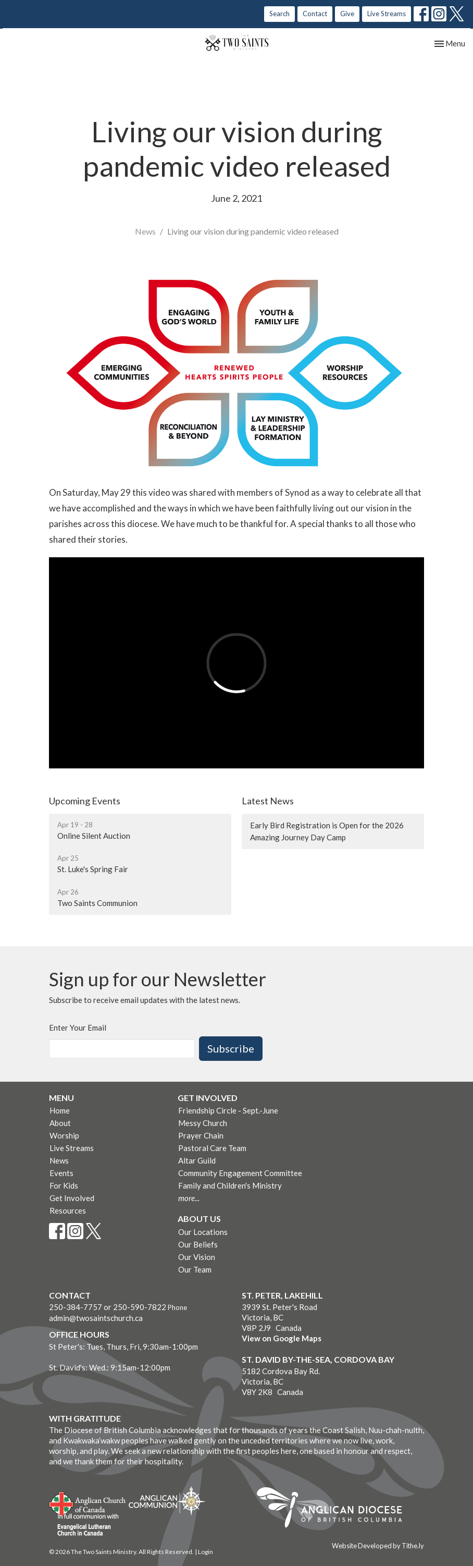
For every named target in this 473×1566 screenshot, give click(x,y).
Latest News (268, 800)
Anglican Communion (167, 1500)
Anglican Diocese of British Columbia (335, 1509)
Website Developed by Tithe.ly (378, 1545)
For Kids (63, 1185)
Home (59, 1110)
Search (279, 13)
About (60, 1123)
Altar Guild (197, 1160)
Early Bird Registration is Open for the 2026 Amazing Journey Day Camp (327, 831)
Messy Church (202, 1123)
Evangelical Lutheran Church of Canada (84, 1525)
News (145, 231)
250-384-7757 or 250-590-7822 (107, 1307)
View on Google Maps (281, 1338)
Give (347, 13)
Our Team (194, 1269)
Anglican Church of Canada (88, 1502)
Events (61, 1173)
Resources (67, 1210)
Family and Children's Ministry (230, 1185)
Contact (315, 13)
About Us (199, 1219)
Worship (64, 1135)
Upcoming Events (84, 800)
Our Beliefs (198, 1244)
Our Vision (196, 1257)
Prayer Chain (200, 1135)
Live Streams (386, 13)
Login (205, 1552)
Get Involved (71, 1198)
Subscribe (230, 1048)
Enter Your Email (77, 1027)
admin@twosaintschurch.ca (96, 1318)
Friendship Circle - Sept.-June (228, 1110)
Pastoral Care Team (212, 1148)
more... (189, 1198)
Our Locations (203, 1232)
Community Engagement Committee (240, 1173)
